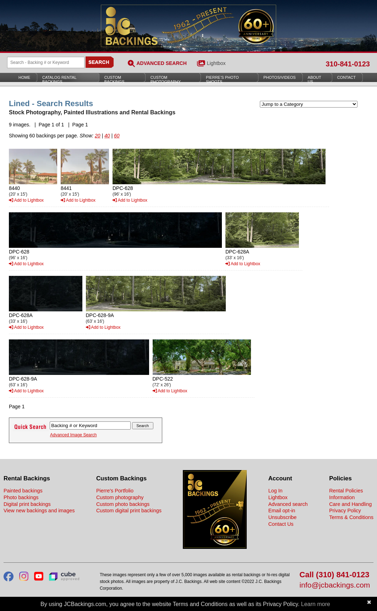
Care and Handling (350, 504)
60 (117, 135)
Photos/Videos (279, 77)
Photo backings (21, 497)
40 (107, 135)
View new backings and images (39, 510)
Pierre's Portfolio (114, 490)
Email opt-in (281, 510)
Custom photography (120, 497)
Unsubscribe (282, 517)
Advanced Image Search (73, 434)
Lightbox (216, 63)
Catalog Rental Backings (59, 79)
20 (97, 135)
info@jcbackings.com (335, 585)
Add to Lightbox (26, 200)
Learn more (315, 604)
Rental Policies (346, 490)
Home (24, 77)
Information (342, 497)
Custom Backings (114, 79)
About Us (314, 79)
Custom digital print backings (129, 510)
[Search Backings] (45, 62)
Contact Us (281, 524)
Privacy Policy (345, 510)
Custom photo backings (122, 504)
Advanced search (288, 504)
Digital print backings (27, 504)
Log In (275, 490)
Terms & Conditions (351, 517)
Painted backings (23, 490)
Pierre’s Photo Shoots (222, 79)
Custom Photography (166, 79)
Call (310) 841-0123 (335, 575)
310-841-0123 (348, 64)
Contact (346, 77)
